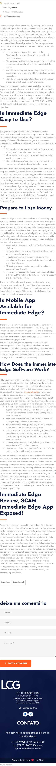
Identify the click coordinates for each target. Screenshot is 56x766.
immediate (5, 582)
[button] (28, 764)
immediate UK (18, 582)
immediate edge (31, 391)
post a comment (16, 663)
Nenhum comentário (10, 16)
